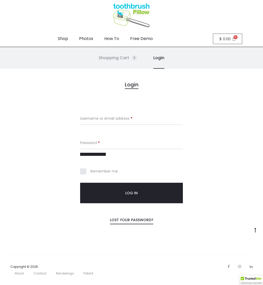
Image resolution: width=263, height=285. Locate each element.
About (19, 273)
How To (111, 39)
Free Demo (141, 39)
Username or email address (106, 118)
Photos (86, 39)
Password (90, 143)
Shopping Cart (118, 58)
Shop (63, 39)
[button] (251, 280)
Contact (39, 273)
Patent (88, 273)
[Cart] (227, 39)
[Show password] (93, 154)
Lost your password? (131, 219)
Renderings (65, 273)
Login (158, 58)
